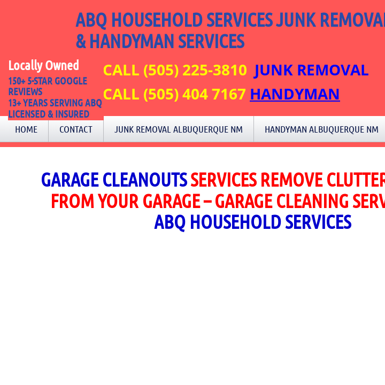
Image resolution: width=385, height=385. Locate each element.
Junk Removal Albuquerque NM (178, 129)
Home (26, 129)
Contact (76, 129)
